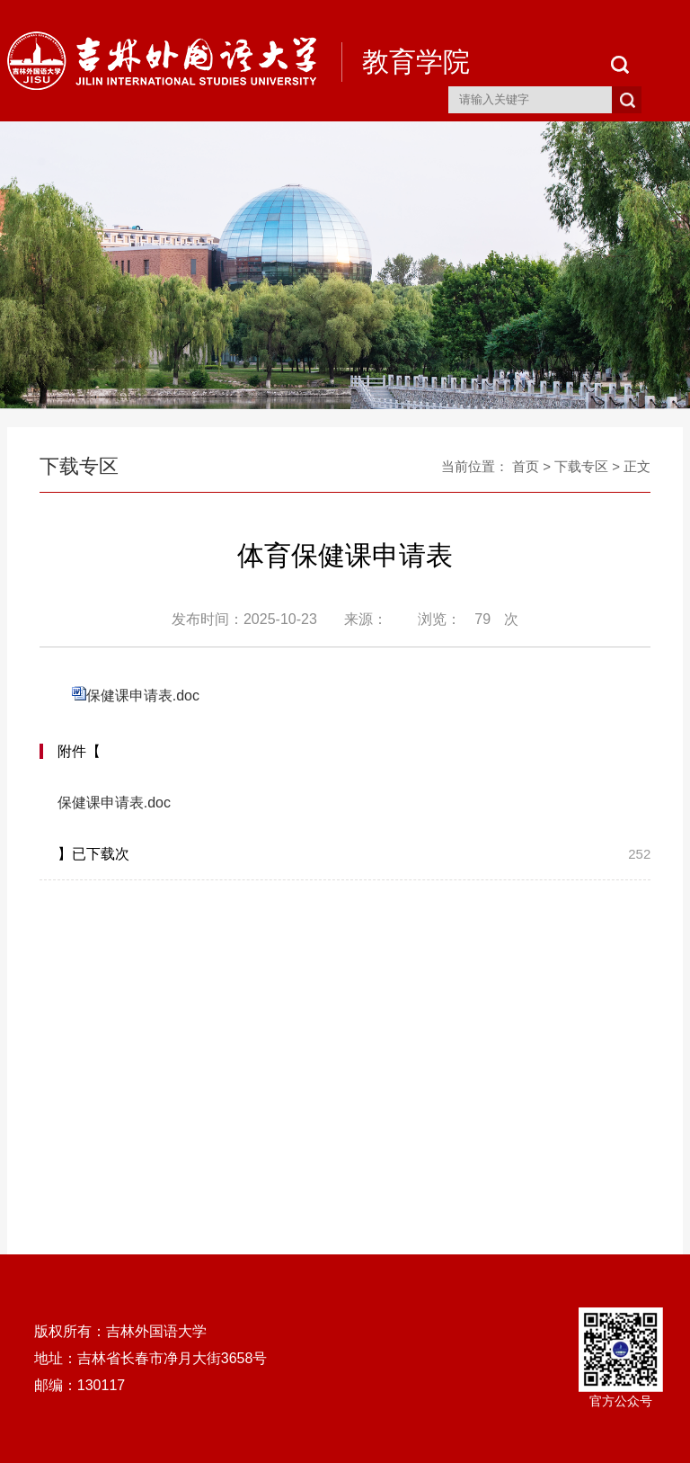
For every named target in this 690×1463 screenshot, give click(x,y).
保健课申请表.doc (142, 695)
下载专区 (581, 466)
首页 (525, 466)
